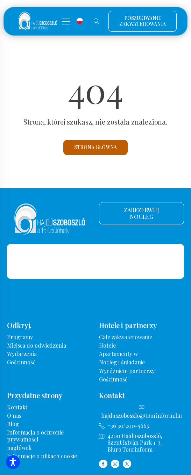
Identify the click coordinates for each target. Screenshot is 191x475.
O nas (14, 415)
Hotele (107, 345)
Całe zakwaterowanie (125, 337)
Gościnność (21, 362)
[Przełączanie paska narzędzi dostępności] (13, 462)
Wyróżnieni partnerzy (127, 371)
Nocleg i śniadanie (122, 362)
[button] (66, 21)
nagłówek (19, 447)
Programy (20, 337)
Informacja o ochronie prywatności (35, 435)
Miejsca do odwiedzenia (36, 345)
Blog (13, 424)
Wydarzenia (22, 353)
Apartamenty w (118, 353)
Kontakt (17, 407)
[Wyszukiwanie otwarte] (96, 21)
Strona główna (95, 147)
